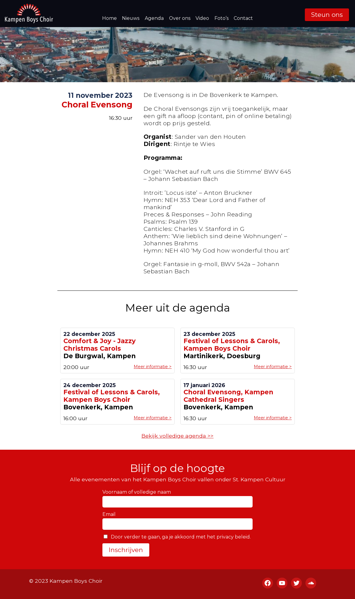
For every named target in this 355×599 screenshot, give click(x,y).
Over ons (179, 18)
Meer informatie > (152, 366)
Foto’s (221, 18)
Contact (243, 18)
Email (109, 514)
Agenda (154, 18)
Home (109, 18)
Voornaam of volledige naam (136, 492)
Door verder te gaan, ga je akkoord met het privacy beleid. (177, 537)
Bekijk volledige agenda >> (177, 436)
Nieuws (130, 18)
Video (202, 18)
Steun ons (327, 14)
